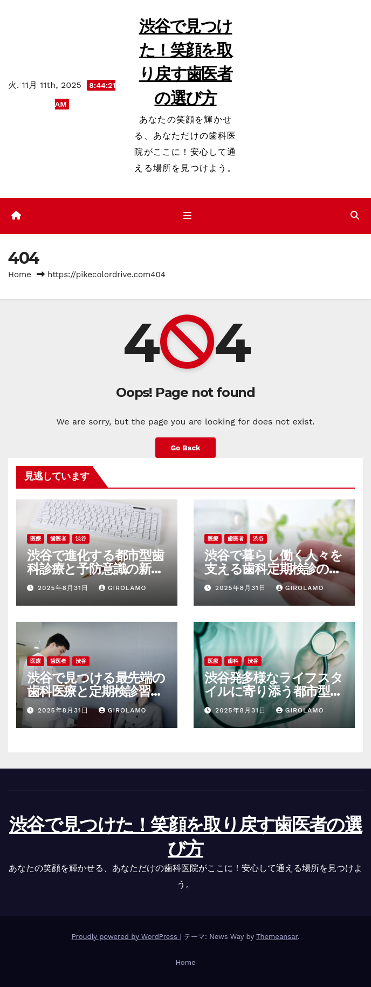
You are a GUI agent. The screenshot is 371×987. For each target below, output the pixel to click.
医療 (35, 539)
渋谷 (80, 539)
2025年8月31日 (64, 588)
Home (19, 274)
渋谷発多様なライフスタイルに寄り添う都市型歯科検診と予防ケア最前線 (273, 691)
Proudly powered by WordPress (126, 937)
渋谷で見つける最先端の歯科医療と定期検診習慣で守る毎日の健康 (96, 691)
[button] (355, 215)
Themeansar (277, 937)
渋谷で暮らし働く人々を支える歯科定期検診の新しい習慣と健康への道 (273, 568)
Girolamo (123, 588)
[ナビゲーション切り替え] (187, 216)
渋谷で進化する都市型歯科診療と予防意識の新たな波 (95, 568)
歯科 (233, 661)
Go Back (185, 447)
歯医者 (58, 539)
